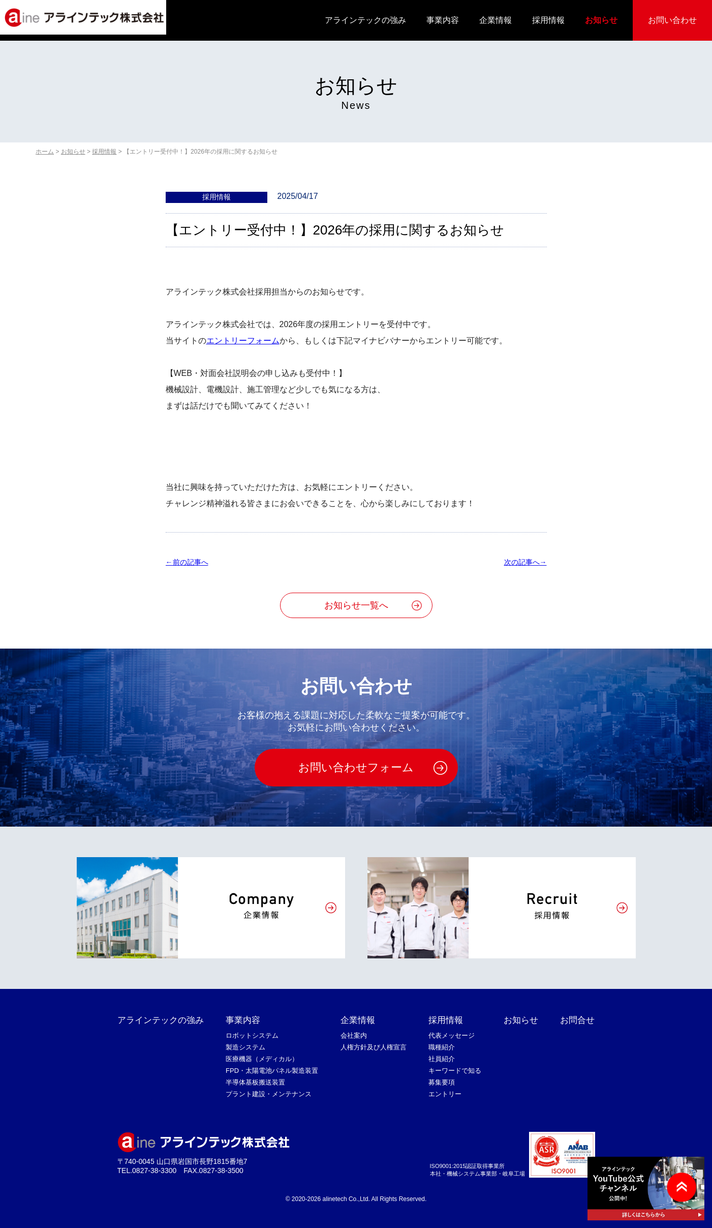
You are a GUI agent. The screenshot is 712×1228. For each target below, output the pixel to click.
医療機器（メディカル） (262, 1059)
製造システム (245, 1047)
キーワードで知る (454, 1070)
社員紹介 (441, 1059)
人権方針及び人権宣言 (373, 1047)
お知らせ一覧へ (356, 605)
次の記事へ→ (525, 562)
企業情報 (495, 20)
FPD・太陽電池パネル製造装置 (272, 1070)
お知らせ (601, 20)
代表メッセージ (451, 1035)
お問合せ (577, 1020)
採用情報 (548, 20)
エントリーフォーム (243, 340)
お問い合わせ (672, 20)
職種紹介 (441, 1047)
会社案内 (353, 1035)
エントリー (444, 1094)
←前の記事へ (187, 562)
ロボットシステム (252, 1035)
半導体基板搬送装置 (255, 1082)
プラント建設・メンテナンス (269, 1094)
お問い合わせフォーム (356, 767)
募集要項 (441, 1082)
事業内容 (442, 20)
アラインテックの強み (365, 20)
